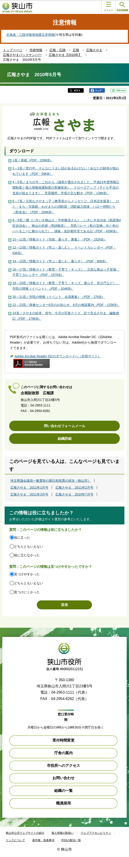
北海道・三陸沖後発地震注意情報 (30, 34)
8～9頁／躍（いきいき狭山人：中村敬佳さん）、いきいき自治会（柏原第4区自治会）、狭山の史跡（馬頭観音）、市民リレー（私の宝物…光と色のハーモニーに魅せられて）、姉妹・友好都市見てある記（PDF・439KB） (66, 225)
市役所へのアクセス (63, 765)
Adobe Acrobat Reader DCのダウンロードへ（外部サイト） (57, 356)
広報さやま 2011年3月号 (29, 494)
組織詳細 (65, 438)
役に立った (22, 537)
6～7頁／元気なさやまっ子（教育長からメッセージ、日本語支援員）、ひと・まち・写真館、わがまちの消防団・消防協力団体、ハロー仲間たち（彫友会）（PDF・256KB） (65, 206)
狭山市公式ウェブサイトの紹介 (25, 833)
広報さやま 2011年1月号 (29, 487)
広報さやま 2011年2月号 (74, 487)
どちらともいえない (28, 546)
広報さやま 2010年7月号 (74, 494)
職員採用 (63, 803)
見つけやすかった (27, 574)
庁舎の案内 (63, 753)
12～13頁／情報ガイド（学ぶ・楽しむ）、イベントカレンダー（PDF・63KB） (64, 250)
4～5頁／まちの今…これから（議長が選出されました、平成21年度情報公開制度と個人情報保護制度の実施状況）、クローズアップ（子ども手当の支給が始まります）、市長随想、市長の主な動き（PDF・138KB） (65, 187)
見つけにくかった (27, 592)
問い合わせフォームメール (64, 426)
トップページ (12, 50)
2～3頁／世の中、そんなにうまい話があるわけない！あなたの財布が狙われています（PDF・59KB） (65, 171)
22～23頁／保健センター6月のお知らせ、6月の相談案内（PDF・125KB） (66, 305)
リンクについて (15, 840)
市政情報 (35, 50)
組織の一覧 (63, 791)
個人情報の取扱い (63, 833)
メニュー (108, 6)
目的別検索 (122, 7)
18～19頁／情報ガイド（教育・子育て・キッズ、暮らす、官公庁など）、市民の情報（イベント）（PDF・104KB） (65, 285)
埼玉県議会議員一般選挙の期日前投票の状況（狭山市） (50, 480)
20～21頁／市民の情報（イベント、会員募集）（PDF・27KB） (58, 297)
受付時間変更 (63, 740)
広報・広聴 (57, 50)
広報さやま (94, 50)
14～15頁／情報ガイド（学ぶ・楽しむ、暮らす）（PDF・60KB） (60, 261)
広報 (76, 50)
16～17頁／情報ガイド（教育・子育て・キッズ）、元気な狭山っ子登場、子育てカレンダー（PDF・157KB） (65, 272)
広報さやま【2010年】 (65, 55)
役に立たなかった (27, 555)
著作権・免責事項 (43, 840)
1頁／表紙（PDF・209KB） (32, 160)
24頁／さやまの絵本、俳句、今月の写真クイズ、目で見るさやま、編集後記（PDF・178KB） (65, 315)
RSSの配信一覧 (71, 840)
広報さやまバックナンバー (22, 55)
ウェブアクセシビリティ (96, 833)
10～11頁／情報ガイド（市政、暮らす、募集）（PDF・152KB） (59, 239)
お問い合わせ (63, 778)
